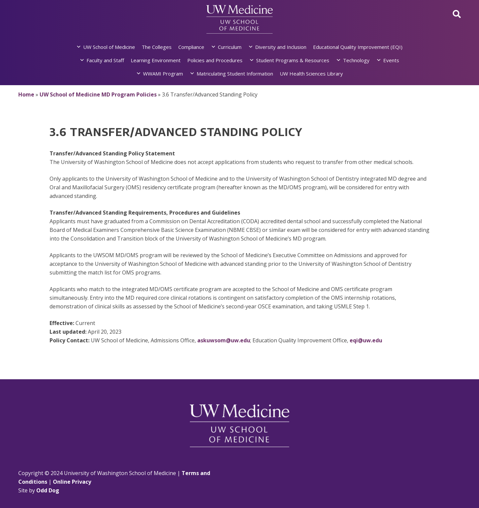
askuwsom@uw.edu (223, 340)
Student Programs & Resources (292, 60)
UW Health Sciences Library (311, 73)
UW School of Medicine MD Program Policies (98, 94)
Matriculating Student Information (235, 73)
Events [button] (391, 60)
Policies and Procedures (214, 60)
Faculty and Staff (105, 60)
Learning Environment (156, 60)
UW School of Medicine (109, 47)
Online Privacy (72, 481)
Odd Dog (47, 490)
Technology (356, 60)
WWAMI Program (163, 73)
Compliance (191, 47)
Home (26, 94)
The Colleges (157, 47)
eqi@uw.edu (366, 340)
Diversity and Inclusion (280, 47)
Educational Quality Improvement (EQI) (357, 47)
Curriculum (229, 47)
